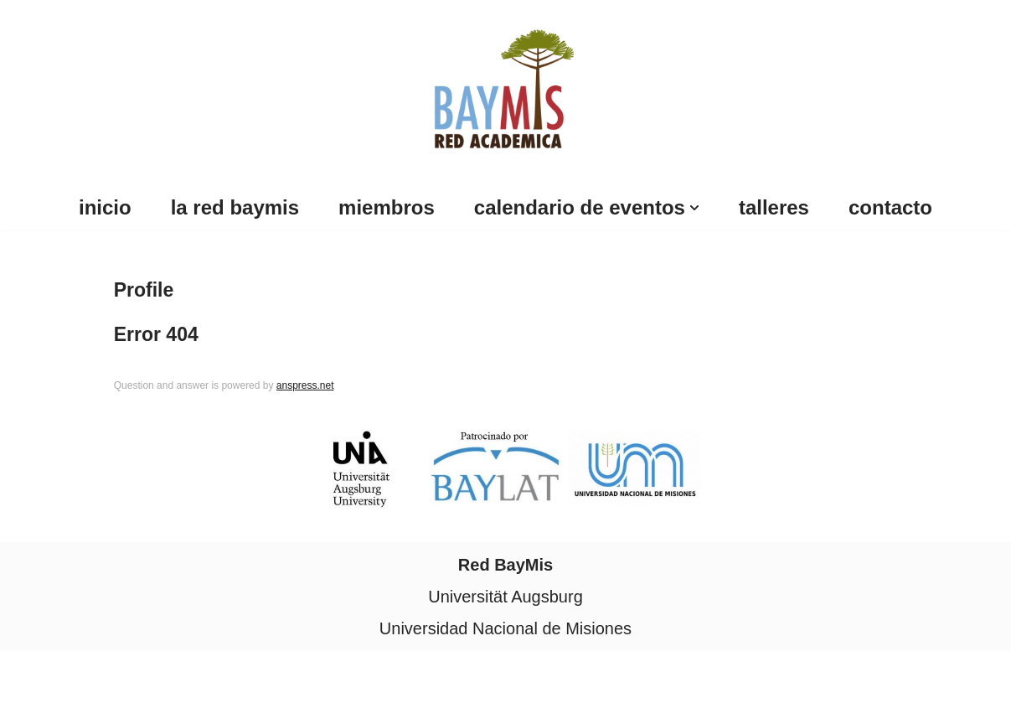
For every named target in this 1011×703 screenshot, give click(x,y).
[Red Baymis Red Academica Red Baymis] (505, 85)
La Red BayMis (235, 207)
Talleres (774, 207)
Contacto (890, 207)
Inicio (105, 207)
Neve (32, 677)
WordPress (199, 677)
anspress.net (305, 385)
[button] (694, 208)
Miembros (386, 207)
